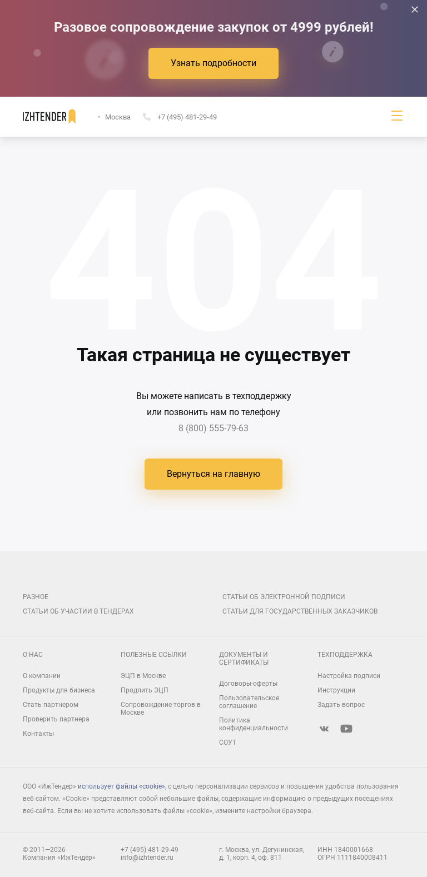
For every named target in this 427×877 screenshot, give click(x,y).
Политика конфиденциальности (253, 724)
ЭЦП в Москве (143, 676)
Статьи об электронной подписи (283, 597)
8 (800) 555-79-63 (213, 428)
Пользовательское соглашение (249, 702)
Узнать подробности (213, 63)
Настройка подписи (348, 676)
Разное (35, 597)
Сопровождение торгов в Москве (161, 708)
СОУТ (227, 742)
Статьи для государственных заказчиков (300, 611)
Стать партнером (50, 705)
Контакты (38, 734)
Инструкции (336, 690)
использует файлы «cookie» (121, 786)
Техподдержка (345, 655)
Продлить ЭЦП (144, 690)
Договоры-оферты (248, 683)
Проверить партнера (56, 719)
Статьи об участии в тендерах (78, 611)
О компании (42, 676)
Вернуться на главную (213, 474)
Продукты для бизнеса (59, 690)
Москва (118, 117)
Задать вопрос (341, 705)
